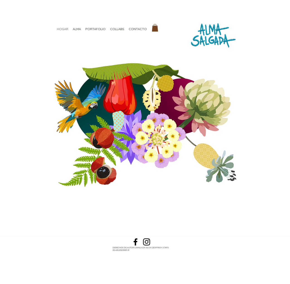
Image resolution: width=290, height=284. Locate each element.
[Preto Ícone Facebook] (135, 242)
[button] (155, 27)
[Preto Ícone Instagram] (146, 242)
